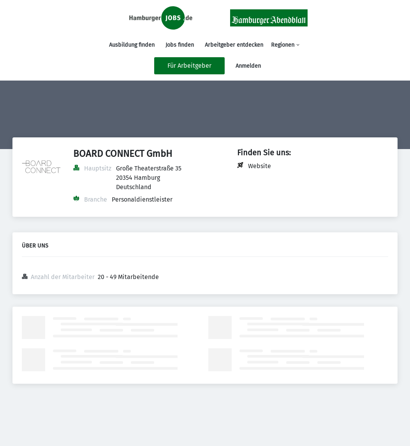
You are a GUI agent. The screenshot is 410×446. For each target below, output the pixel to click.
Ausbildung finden (132, 45)
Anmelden (248, 66)
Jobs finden (179, 45)
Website (259, 166)
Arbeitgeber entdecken (234, 45)
